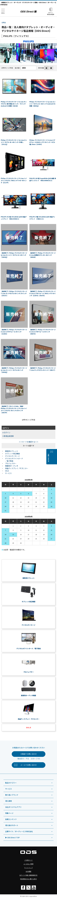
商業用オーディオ (11, 466)
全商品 (4, 22)
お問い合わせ (54, 458)
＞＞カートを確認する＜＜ (28, 442)
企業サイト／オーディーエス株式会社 (19, 831)
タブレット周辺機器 (12, 453)
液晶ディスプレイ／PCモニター (16, 468)
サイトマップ (28, 868)
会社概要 (28, 871)
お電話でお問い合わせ (28, 754)
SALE (7, 471)
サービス (8, 473)
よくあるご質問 (28, 864)
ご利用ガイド (28, 860)
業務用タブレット (11, 451)
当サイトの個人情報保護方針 (28, 875)
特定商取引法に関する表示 (28, 879)
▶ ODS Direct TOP (12, 837)
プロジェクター (10, 463)
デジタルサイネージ (12, 456)
